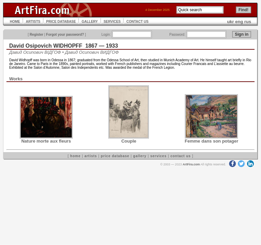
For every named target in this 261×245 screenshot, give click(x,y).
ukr (230, 21)
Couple (128, 141)
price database (115, 156)
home (75, 156)
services (158, 156)
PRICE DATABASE (61, 21)
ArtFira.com (191, 164)
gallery (139, 156)
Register (36, 34)
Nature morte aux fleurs (46, 141)
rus (247, 21)
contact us (180, 156)
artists (90, 156)
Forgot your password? (65, 34)
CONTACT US (137, 21)
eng (239, 21)
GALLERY (90, 21)
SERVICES (112, 21)
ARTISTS (33, 21)
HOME (15, 21)
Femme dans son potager (211, 141)
